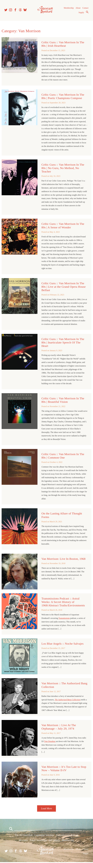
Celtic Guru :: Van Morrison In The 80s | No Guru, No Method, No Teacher (63, 169)
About (77, 8)
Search (87, 12)
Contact (85, 8)
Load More (46, 808)
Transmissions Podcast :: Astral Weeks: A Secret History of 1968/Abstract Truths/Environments (63, 603)
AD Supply (54, 841)
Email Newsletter (38, 841)
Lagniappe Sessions (44, 836)
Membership (69, 8)
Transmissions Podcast (67, 836)
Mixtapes (23, 841)
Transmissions (64, 619)
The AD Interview (24, 836)
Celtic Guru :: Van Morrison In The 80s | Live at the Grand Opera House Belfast (64, 288)
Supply (81, 13)
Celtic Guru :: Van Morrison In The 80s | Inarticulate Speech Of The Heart (63, 343)
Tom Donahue (50, 742)
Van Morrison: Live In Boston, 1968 (64, 559)
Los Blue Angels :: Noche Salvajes (63, 644)
